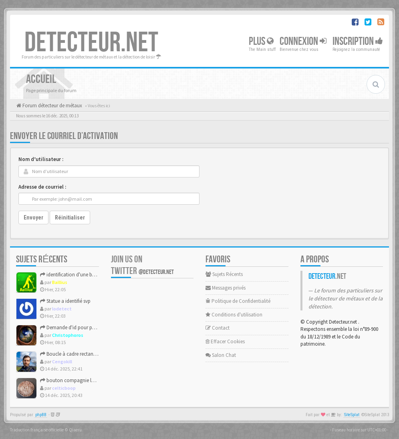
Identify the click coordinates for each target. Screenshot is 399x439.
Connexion (303, 41)
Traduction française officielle (37, 430)
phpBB (40, 414)
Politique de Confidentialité (238, 301)
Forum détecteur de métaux (51, 105)
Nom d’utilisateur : (40, 159)
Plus (261, 41)
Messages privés (226, 287)
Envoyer (33, 217)
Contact (218, 327)
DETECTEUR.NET (91, 43)
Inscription (357, 41)
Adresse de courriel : (42, 186)
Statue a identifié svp (65, 301)
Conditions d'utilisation (234, 314)
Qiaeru (75, 430)
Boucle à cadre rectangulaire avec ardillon (88, 353)
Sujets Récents (224, 274)
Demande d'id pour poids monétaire (82, 327)
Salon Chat (221, 355)
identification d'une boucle (72, 274)
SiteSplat (351, 414)
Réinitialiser (70, 217)
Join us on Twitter (142, 265)
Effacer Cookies (225, 341)
